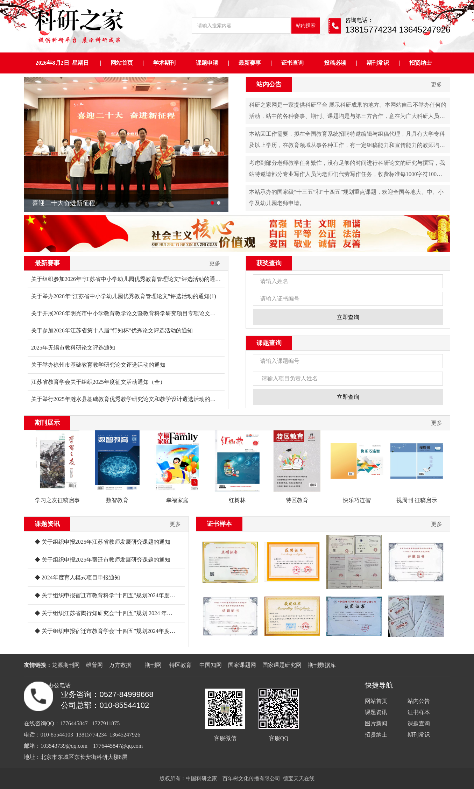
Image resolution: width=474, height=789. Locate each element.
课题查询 (269, 342)
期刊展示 (47, 422)
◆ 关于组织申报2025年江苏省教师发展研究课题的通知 (102, 542)
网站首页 (122, 63)
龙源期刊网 (66, 665)
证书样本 (219, 523)
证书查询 (292, 63)
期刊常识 (378, 63)
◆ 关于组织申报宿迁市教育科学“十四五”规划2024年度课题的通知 (116, 595)
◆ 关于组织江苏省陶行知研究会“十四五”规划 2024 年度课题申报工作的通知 (129, 613)
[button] (212, 203)
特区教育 (181, 665)
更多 (436, 84)
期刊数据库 (322, 665)
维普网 (94, 665)
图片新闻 (376, 723)
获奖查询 (269, 263)
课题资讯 (47, 523)
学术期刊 (164, 63)
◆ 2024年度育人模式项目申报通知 (77, 577)
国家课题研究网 (282, 665)
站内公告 (269, 84)
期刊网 (153, 665)
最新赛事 (250, 63)
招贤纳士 (420, 63)
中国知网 (210, 665)
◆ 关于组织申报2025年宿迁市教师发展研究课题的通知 (102, 560)
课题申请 (207, 63)
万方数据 (120, 665)
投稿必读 (335, 63)
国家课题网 (242, 665)
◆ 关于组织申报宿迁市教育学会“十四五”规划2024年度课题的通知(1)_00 (124, 631)
